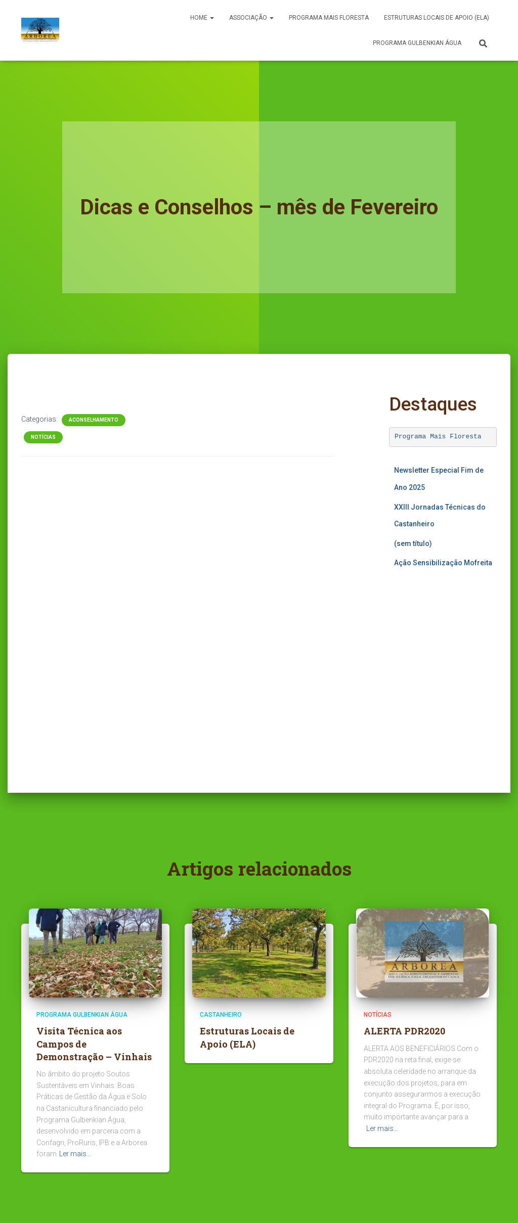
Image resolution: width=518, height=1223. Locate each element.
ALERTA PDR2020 (404, 1031)
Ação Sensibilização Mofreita (443, 563)
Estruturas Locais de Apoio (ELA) (436, 17)
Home (202, 17)
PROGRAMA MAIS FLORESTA (329, 17)
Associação (251, 17)
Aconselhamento (93, 420)
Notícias (43, 437)
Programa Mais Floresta (438, 436)
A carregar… (443, 673)
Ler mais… (75, 1154)
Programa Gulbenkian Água (417, 43)
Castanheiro (221, 1014)
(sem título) (413, 543)
